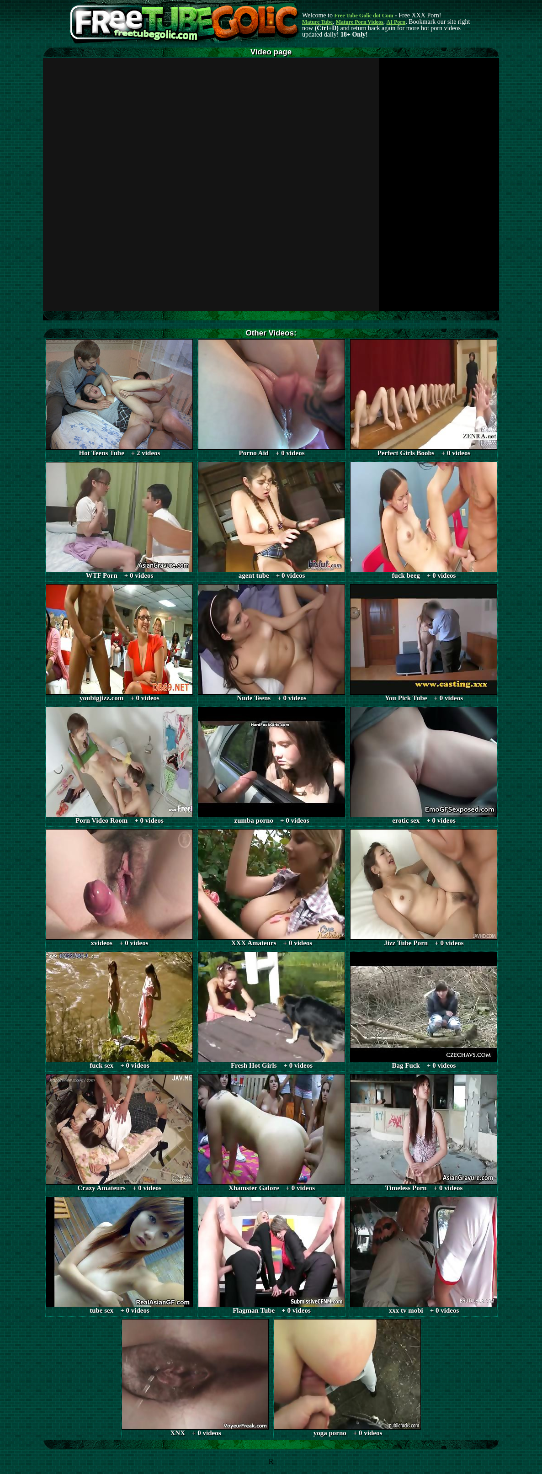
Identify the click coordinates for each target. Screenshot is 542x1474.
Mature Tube (317, 22)
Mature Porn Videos (359, 22)
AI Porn (396, 22)
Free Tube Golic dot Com (363, 15)
